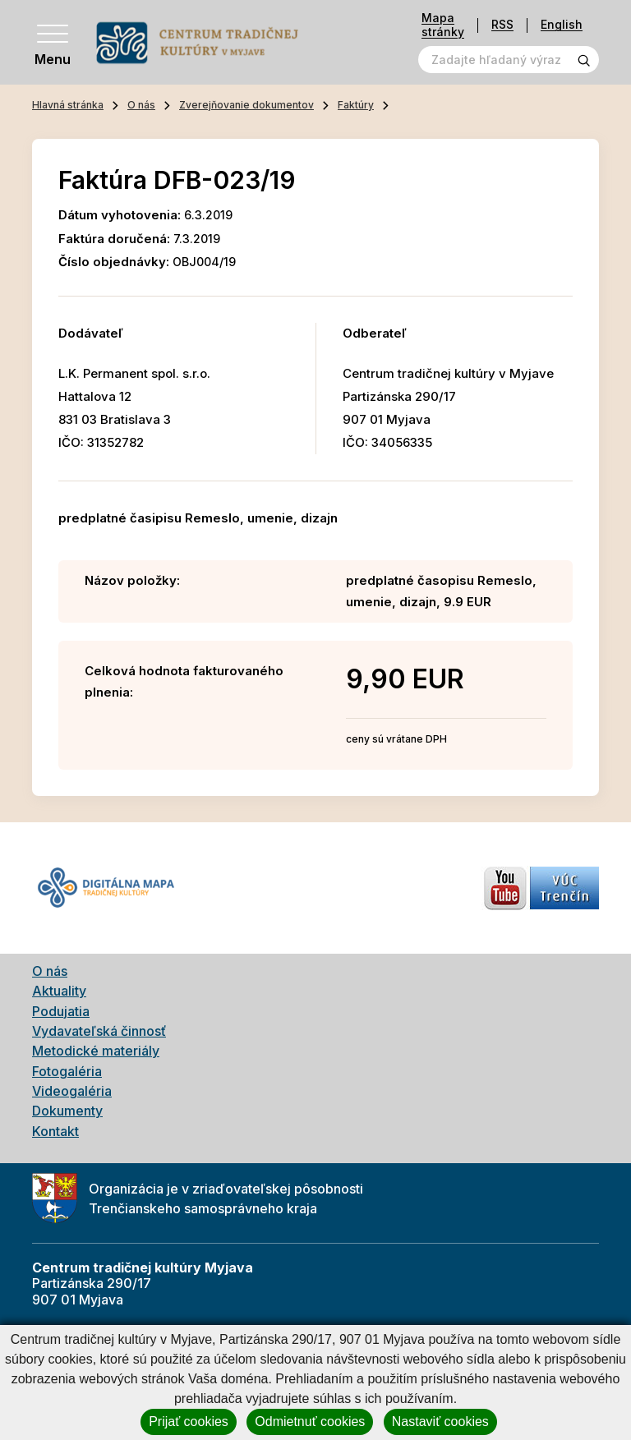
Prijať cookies (188, 1421)
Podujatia (61, 1011)
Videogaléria (72, 1091)
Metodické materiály (95, 1050)
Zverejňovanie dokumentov (246, 105)
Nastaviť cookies (440, 1421)
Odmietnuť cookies (310, 1421)
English (562, 25)
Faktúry (356, 105)
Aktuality (59, 990)
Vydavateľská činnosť (99, 1031)
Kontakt (55, 1131)
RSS (502, 25)
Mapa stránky (442, 25)
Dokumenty (67, 1110)
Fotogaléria (67, 1071)
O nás (141, 105)
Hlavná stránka (68, 105)
